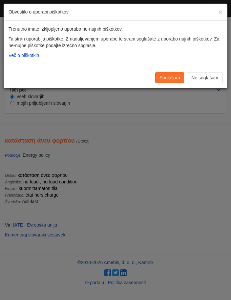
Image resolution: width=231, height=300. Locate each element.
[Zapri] (220, 12)
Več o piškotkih (24, 55)
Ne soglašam (204, 77)
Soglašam (169, 77)
